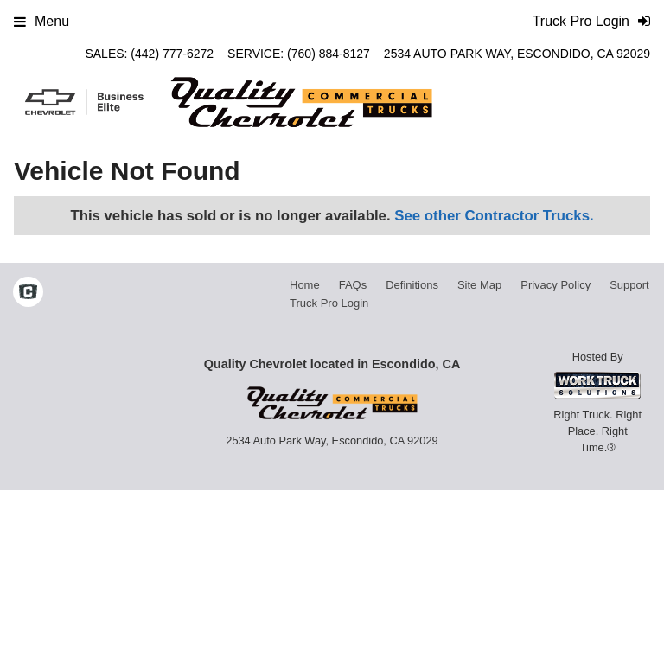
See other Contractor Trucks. (493, 216)
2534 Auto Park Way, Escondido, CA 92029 (517, 54)
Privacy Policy (555, 284)
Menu (41, 21)
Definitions (412, 284)
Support (629, 284)
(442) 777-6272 (172, 54)
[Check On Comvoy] (28, 294)
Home (305, 284)
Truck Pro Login (329, 303)
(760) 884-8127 (328, 54)
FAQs (353, 284)
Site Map (479, 284)
